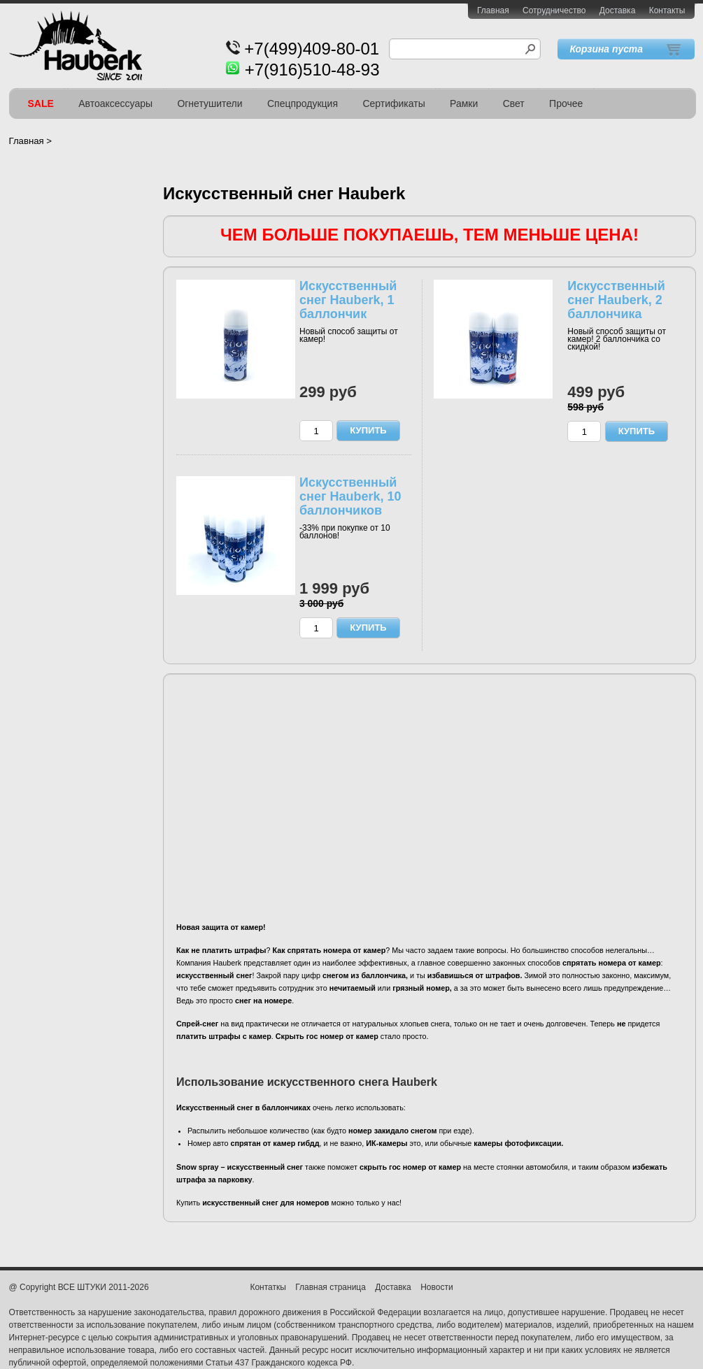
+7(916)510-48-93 (312, 69)
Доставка (617, 10)
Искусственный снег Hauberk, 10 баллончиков (350, 496)
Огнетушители (209, 103)
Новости (436, 1287)
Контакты (667, 10)
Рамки (464, 103)
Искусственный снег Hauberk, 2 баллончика (616, 300)
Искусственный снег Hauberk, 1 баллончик (348, 300)
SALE (41, 103)
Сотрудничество (554, 10)
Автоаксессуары (115, 103)
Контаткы (267, 1287)
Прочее (566, 103)
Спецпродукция (302, 103)
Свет (514, 103)
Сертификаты (393, 103)
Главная (493, 10)
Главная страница (330, 1287)
